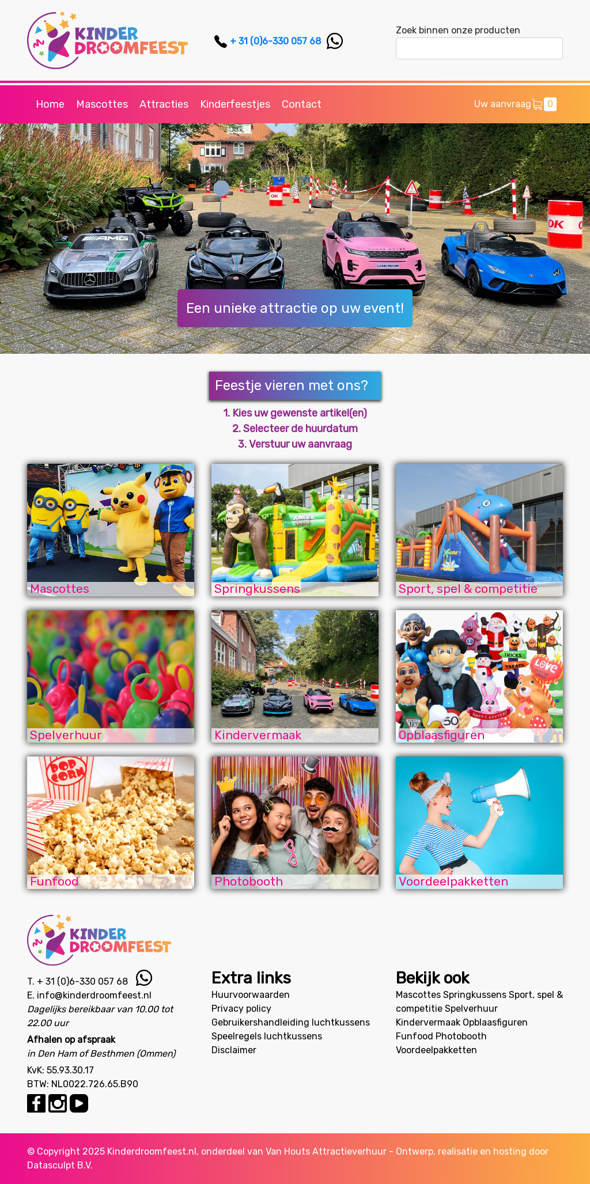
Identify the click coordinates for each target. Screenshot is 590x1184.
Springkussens (474, 994)
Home (50, 104)
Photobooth (461, 1036)
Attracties (163, 104)
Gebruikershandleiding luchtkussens (290, 1022)
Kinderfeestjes (235, 104)
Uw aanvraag (515, 104)
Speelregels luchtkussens (266, 1036)
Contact (302, 104)
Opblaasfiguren (495, 1022)
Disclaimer (233, 1050)
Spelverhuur (471, 1008)
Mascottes (102, 104)
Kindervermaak (428, 1022)
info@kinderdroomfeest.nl (94, 995)
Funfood (414, 1036)
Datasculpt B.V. (60, 1165)
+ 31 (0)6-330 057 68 (275, 41)
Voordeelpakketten (436, 1050)
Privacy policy (241, 1008)
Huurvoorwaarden (250, 994)
